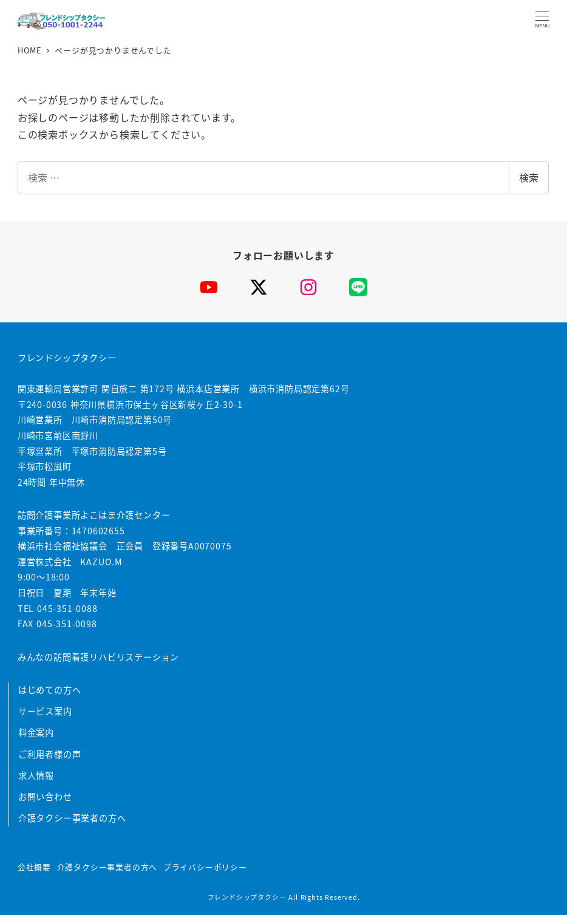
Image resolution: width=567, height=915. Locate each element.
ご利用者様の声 (49, 754)
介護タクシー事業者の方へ (72, 818)
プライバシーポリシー (205, 866)
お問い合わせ (45, 797)
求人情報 (36, 775)
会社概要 (34, 866)
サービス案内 (45, 711)
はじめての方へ (49, 690)
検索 (528, 177)
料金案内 (36, 732)
